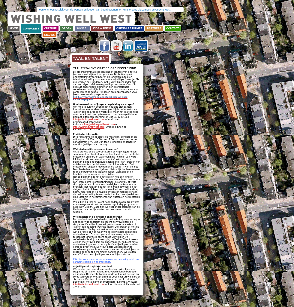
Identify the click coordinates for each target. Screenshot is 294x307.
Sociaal (82, 28)
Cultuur (50, 28)
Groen (66, 28)
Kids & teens (102, 28)
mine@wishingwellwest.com (98, 124)
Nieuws (49, 34)
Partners (154, 28)
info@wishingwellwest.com (88, 119)
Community (31, 28)
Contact (172, 28)
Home (14, 28)
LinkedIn (128, 45)
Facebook (104, 45)
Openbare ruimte (129, 28)
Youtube (116, 45)
